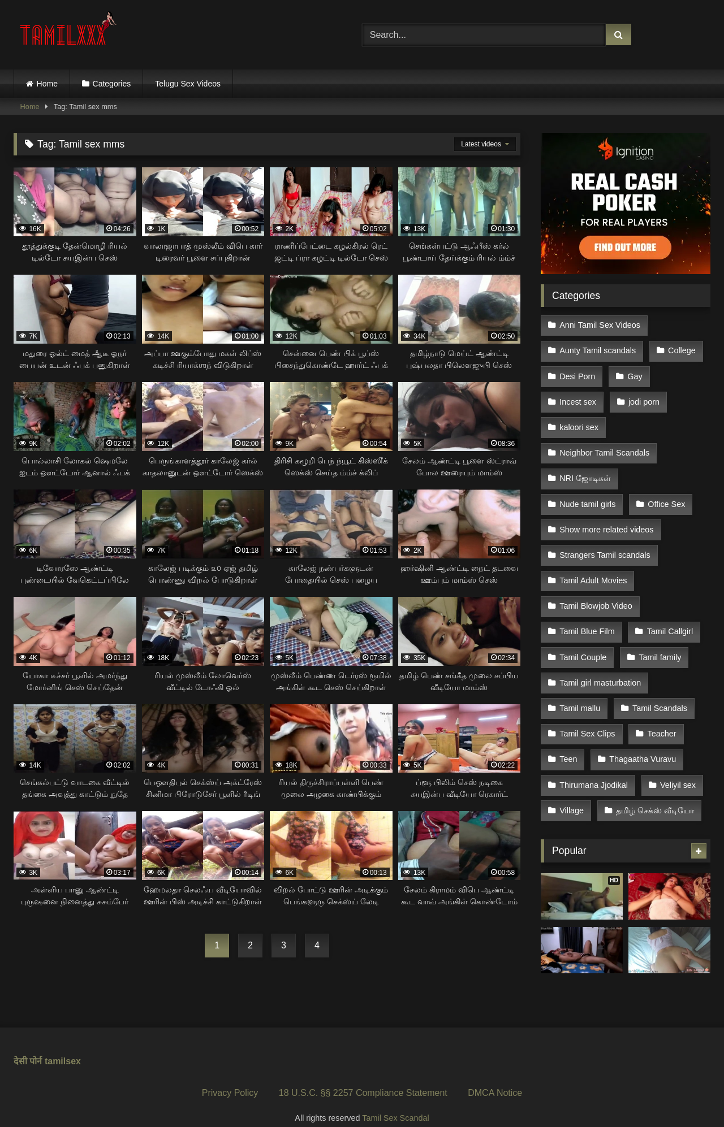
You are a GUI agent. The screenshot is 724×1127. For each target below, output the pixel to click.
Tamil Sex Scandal (395, 1102)
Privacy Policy (230, 1077)
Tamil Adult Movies (593, 563)
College (681, 348)
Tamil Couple (582, 635)
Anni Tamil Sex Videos (599, 324)
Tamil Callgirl (668, 611)
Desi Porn (577, 372)
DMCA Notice (495, 1077)
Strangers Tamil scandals (604, 539)
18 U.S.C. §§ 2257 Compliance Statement (363, 1077)
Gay (633, 372)
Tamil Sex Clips (587, 707)
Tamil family (658, 635)
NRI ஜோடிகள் (585, 468)
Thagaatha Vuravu (641, 730)
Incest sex (577, 396)
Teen (568, 730)
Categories (112, 83)
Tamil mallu (579, 683)
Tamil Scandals (658, 683)
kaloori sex (578, 420)
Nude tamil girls (587, 491)
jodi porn (642, 396)
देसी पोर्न (28, 1045)
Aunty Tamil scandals (597, 348)
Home (47, 83)
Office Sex (665, 491)
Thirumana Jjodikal (593, 755)
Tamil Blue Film (587, 611)
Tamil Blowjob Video (595, 587)
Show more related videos (606, 516)
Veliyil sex (677, 755)
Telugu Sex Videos (188, 83)
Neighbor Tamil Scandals (604, 444)
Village (571, 778)
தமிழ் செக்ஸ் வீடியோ (654, 778)
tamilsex (63, 1045)
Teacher (660, 707)
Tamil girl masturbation (600, 659)
